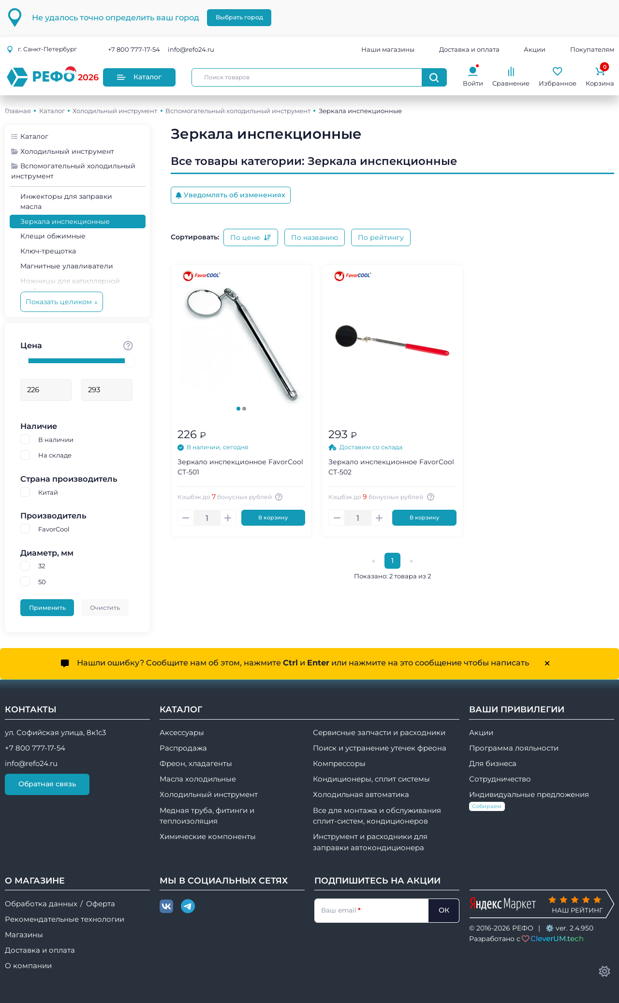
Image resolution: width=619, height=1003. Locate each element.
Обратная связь (47, 784)
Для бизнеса (492, 763)
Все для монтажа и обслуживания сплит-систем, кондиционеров (377, 816)
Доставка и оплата (469, 49)
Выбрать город (239, 17)
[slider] (24, 361)
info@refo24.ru (191, 49)
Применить (47, 607)
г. (41, 49)
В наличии (56, 439)
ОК (444, 910)
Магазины (24, 934)
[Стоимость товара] (128, 345)
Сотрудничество (500, 779)
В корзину (273, 517)
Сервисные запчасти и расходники (379, 732)
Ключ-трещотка (48, 251)
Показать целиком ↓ (62, 301)
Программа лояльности (514, 748)
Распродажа (183, 748)
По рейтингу (381, 237)
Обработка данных (41, 904)
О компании (28, 965)
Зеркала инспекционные (65, 221)
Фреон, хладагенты (196, 763)
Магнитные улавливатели (66, 266)
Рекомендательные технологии (64, 919)
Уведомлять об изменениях (230, 195)
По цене (250, 237)
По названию (314, 237)
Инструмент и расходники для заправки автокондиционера (370, 842)
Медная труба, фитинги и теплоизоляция (207, 816)
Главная (18, 111)
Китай (48, 492)
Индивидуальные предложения (529, 800)
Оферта (100, 904)
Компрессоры (339, 763)
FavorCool (54, 529)
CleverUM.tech (557, 938)
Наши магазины (387, 49)
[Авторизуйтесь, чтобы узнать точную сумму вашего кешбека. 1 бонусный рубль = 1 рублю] (280, 497)
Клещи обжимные (53, 236)
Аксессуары (182, 732)
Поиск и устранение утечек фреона (379, 748)
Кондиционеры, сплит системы (371, 779)
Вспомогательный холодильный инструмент (237, 111)
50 (42, 582)
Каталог (139, 77)
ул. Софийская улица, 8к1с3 (55, 732)
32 (41, 566)
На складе (55, 455)
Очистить (105, 607)
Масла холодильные (198, 779)
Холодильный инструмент (115, 111)
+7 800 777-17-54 (134, 49)
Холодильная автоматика (361, 794)
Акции (534, 49)
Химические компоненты (208, 836)
